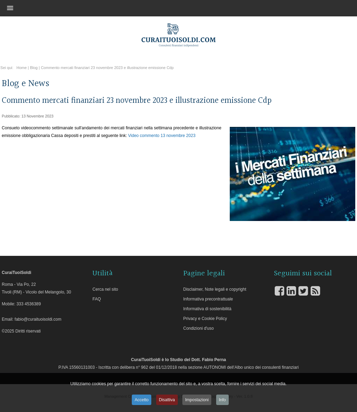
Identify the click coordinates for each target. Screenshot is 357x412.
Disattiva (167, 399)
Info (222, 399)
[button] (166, 8)
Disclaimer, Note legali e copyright (214, 289)
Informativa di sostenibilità (207, 308)
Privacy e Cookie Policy (205, 318)
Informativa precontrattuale (208, 299)
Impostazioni (196, 399)
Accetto (142, 399)
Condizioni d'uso (198, 328)
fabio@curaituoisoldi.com (38, 319)
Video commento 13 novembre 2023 (161, 135)
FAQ (96, 299)
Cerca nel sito (105, 289)
